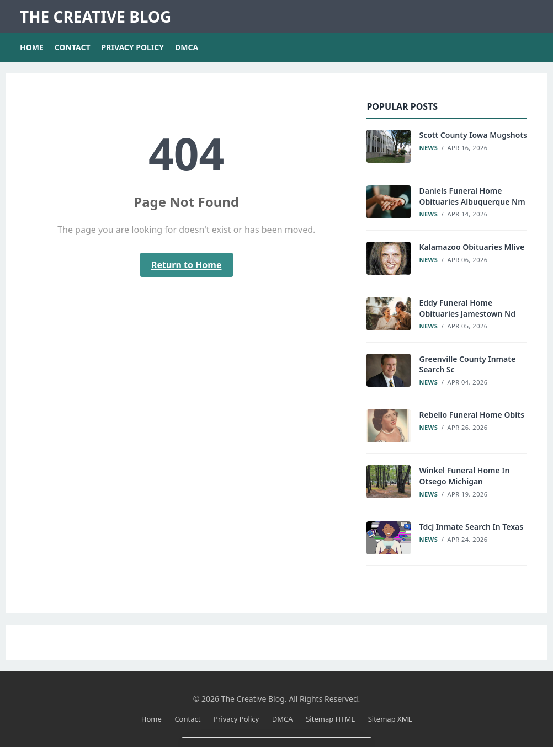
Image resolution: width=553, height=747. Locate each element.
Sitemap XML (390, 719)
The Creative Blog (95, 16)
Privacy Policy (133, 47)
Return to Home (186, 265)
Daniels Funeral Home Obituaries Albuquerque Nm (472, 196)
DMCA (186, 47)
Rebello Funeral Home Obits (471, 414)
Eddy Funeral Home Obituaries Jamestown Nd (467, 308)
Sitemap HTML (330, 719)
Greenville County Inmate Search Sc (467, 364)
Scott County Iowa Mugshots (473, 135)
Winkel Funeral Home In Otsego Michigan (464, 476)
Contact (73, 47)
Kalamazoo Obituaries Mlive (471, 247)
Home (32, 47)
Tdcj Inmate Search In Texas (471, 526)
